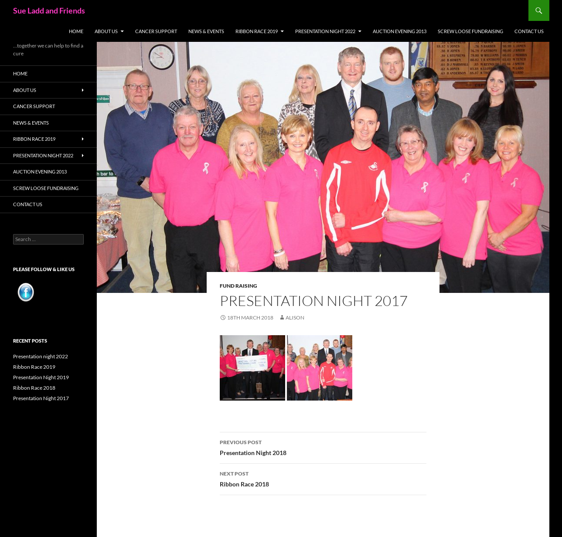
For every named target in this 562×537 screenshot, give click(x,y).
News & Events (206, 31)
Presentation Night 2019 (41, 377)
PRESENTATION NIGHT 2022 (325, 31)
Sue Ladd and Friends (49, 10)
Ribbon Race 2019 (256, 31)
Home (76, 31)
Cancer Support (156, 31)
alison (295, 317)
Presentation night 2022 (40, 356)
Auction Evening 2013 (399, 31)
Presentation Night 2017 (41, 398)
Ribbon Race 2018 (323, 478)
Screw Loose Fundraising (470, 31)
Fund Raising (238, 285)
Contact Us (529, 31)
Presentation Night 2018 (323, 446)
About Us (106, 31)
